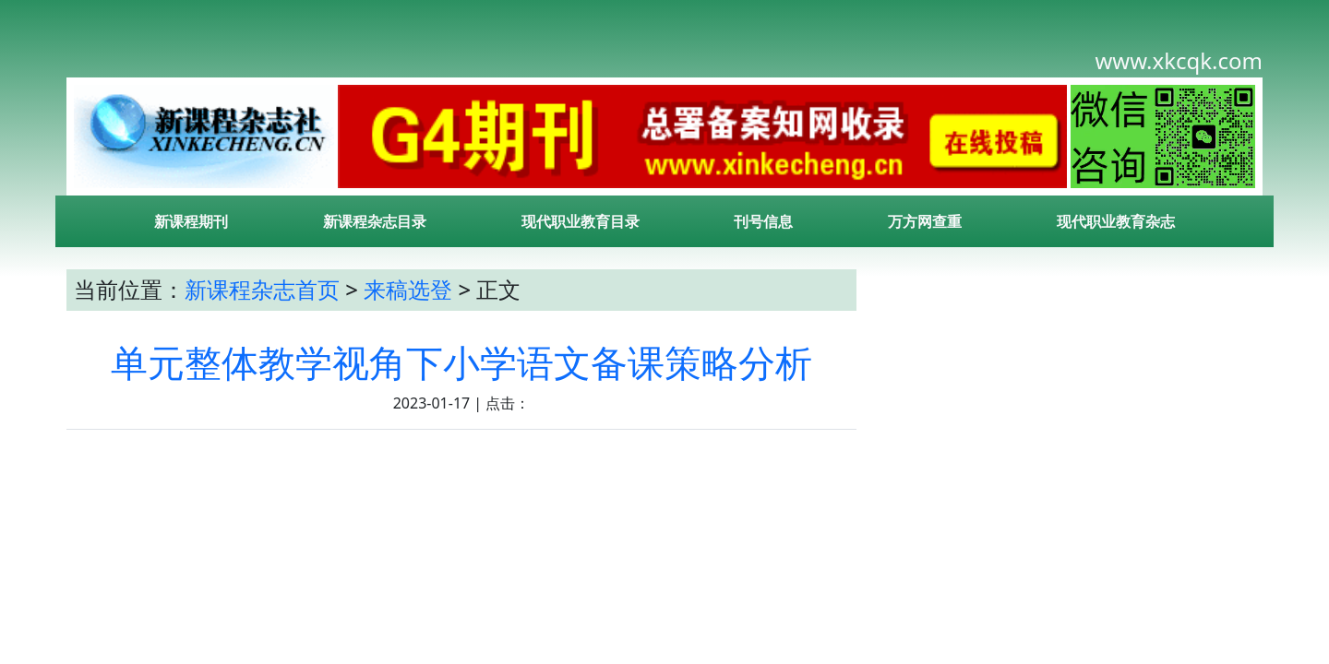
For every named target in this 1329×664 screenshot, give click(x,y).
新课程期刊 (191, 221)
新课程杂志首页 (262, 289)
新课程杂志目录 (374, 221)
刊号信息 (763, 221)
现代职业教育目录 (580, 221)
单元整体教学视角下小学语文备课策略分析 (461, 362)
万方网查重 (925, 221)
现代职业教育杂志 (1116, 221)
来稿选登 (408, 289)
